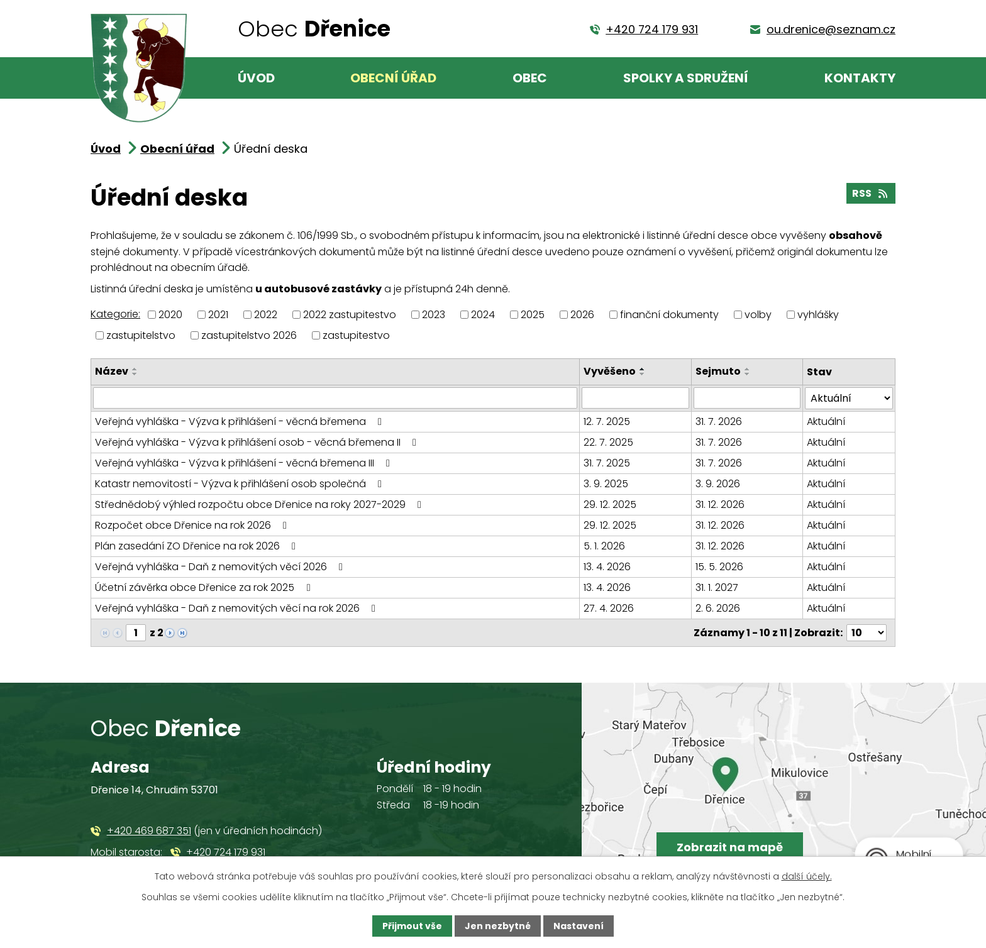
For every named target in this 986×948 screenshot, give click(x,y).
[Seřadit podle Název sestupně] (135, 374)
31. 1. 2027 (716, 587)
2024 (483, 314)
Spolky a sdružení (685, 78)
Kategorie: (115, 314)
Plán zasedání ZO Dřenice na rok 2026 (197, 546)
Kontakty (859, 78)
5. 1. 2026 (604, 546)
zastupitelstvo (140, 335)
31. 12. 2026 (720, 504)
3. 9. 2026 (717, 484)
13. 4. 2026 (607, 566)
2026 (582, 314)
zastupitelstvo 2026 (249, 335)
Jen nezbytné (498, 926)
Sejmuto (718, 371)
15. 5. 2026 (719, 566)
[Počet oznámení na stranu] (866, 632)
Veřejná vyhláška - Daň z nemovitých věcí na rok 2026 (237, 608)
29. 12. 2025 (610, 504)
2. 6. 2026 (717, 608)
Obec (529, 78)
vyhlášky (818, 314)
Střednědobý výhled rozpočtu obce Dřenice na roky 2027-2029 (260, 504)
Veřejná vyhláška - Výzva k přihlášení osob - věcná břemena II (258, 442)
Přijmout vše (412, 926)
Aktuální (826, 421)
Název (111, 371)
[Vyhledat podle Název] (335, 398)
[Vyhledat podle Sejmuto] (747, 398)
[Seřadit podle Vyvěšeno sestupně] (643, 374)
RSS (870, 193)
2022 (265, 314)
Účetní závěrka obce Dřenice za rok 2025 (204, 587)
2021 (218, 314)
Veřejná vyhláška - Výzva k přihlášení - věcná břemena (240, 421)
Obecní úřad (393, 78)
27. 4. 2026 (609, 608)
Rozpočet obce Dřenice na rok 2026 (193, 525)
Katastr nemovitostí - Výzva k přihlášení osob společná (240, 484)
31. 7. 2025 (607, 463)
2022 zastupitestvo (349, 314)
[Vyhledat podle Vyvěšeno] (635, 398)
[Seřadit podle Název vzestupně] (135, 369)
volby (758, 314)
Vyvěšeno (610, 371)
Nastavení (578, 926)
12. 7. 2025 (607, 421)
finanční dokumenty (669, 314)
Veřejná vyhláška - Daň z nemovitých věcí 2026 (221, 566)
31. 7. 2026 (718, 421)
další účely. (807, 876)
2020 (170, 314)
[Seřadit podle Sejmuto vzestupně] (748, 369)
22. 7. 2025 (608, 442)
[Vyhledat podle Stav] (849, 398)
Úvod (256, 78)
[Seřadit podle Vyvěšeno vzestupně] (643, 369)
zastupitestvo (356, 335)
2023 (433, 314)
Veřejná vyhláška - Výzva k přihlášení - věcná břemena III (244, 463)
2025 (533, 314)
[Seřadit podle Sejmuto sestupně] (748, 374)
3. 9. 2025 (606, 484)
